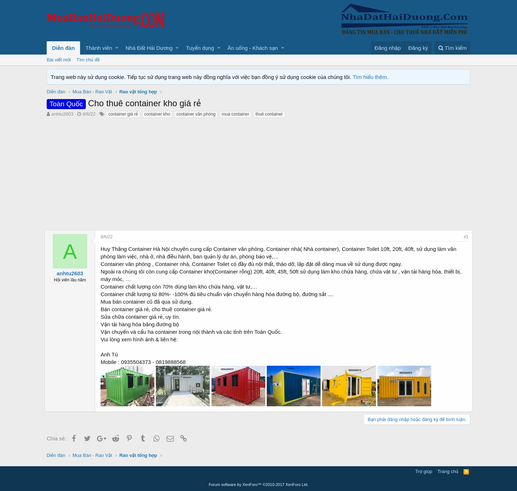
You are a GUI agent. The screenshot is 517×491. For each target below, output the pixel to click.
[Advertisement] (258, 172)
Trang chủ (448, 471)
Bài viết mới (59, 59)
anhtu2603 (62, 114)
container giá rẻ (123, 114)
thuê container (269, 114)
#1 (464, 236)
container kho (157, 114)
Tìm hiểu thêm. (370, 77)
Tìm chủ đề (88, 59)
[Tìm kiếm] (452, 48)
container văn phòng (195, 114)
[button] (116, 48)
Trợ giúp (423, 471)
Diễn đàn (63, 48)
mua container (235, 114)
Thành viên (98, 48)
